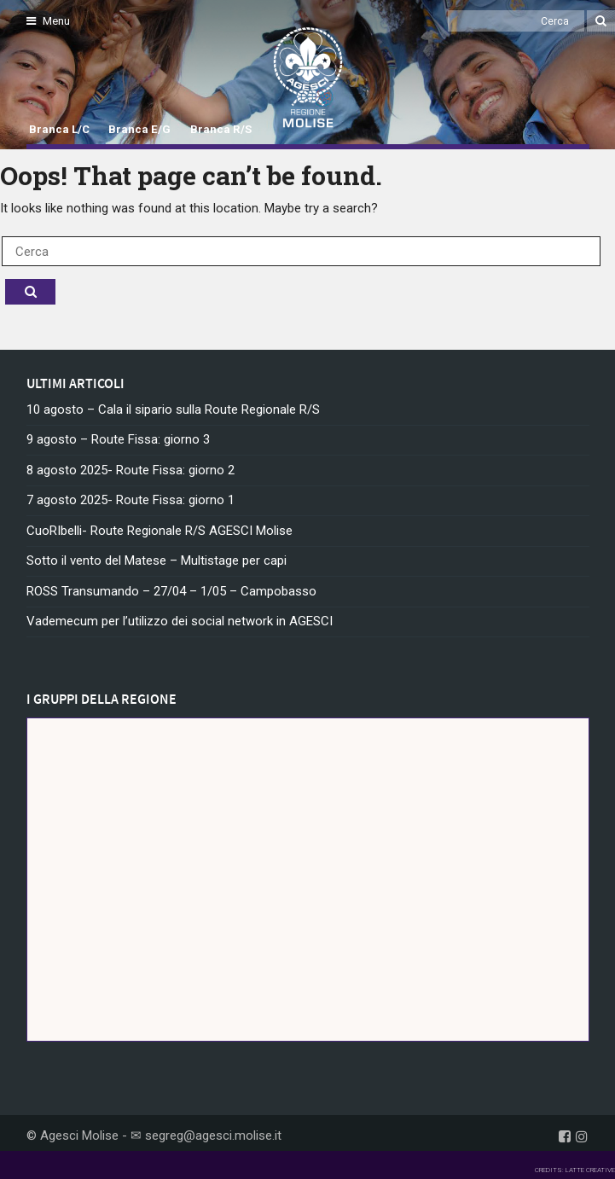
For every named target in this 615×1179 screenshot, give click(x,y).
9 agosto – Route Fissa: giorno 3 (118, 439)
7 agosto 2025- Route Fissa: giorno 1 (130, 500)
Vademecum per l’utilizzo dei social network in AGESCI (179, 621)
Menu (48, 21)
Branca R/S (221, 129)
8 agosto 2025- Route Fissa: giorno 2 (130, 470)
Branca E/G (139, 129)
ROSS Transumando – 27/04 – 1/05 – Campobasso (171, 591)
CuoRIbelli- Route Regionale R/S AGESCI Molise (159, 530)
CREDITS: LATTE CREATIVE (575, 1170)
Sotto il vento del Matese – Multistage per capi (156, 560)
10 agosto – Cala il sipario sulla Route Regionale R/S (173, 409)
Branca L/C (59, 129)
